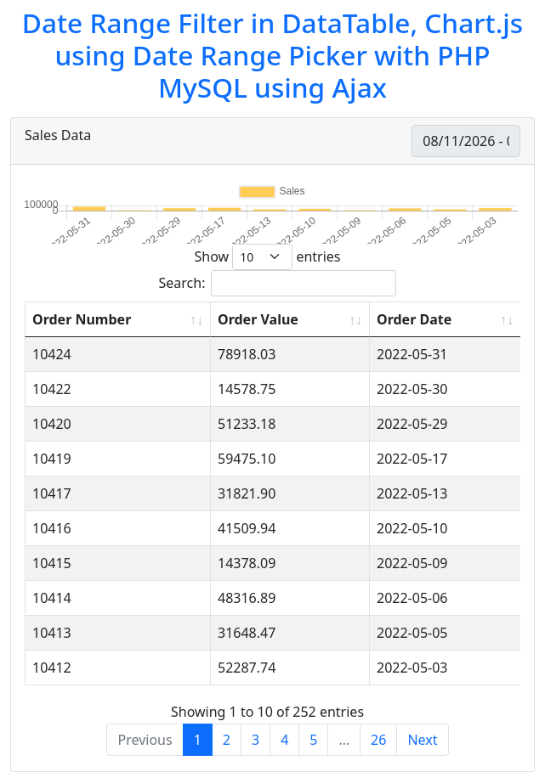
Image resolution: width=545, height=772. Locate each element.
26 (378, 739)
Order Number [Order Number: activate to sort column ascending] (81, 319)
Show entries (267, 257)
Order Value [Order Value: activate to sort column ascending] (258, 319)
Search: (278, 283)
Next (422, 739)
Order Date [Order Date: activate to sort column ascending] (414, 319)
